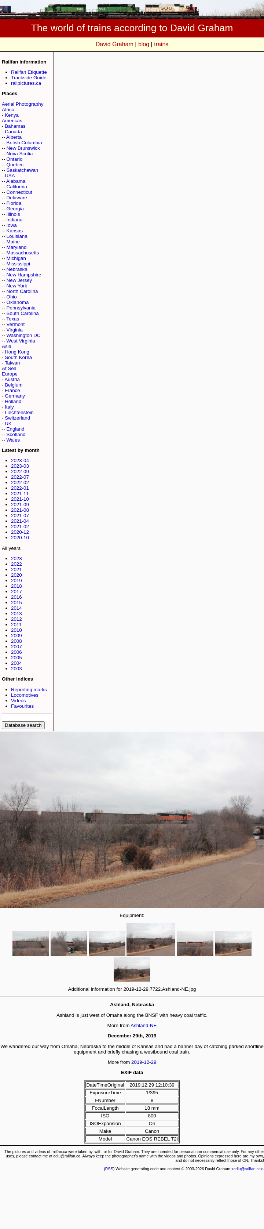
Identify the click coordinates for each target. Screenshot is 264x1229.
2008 (16, 641)
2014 (16, 608)
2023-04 (20, 460)
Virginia (15, 330)
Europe (10, 374)
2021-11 (20, 493)
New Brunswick (23, 148)
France (12, 390)
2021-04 (20, 521)
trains (161, 44)
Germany (15, 396)
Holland (13, 401)
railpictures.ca (26, 83)
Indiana (15, 219)
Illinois (13, 214)
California (17, 186)
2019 (16, 580)
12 (146, 1062)
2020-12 (20, 532)
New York (17, 286)
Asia (6, 346)
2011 (16, 624)
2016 (16, 597)
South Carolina (23, 313)
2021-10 (20, 499)
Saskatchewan (22, 170)
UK (8, 423)
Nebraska (17, 269)
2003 (16, 668)
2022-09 (20, 471)
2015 (16, 602)
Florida (14, 203)
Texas (12, 319)
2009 (16, 635)
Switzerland (17, 418)
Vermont (16, 324)
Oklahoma (18, 302)
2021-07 (20, 515)
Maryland (17, 247)
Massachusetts (23, 252)
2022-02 (20, 482)
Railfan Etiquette (29, 72)
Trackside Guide (29, 77)
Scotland (16, 434)
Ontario (15, 159)
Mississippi (18, 264)
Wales (13, 440)
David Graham (114, 44)
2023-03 (20, 466)
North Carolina (22, 291)
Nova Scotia (20, 153)
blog (143, 44)
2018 (16, 586)
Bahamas (15, 126)
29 (154, 1062)
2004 (16, 663)
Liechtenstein (19, 412)
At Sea (9, 368)
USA (10, 175)
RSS (109, 1169)
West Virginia (21, 341)
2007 (16, 646)
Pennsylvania (21, 308)
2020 (16, 575)
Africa (8, 109)
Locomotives (24, 695)
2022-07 (20, 477)
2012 (16, 619)
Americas (12, 120)
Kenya (12, 115)
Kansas (15, 230)
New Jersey (19, 280)
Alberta (14, 137)
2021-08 (20, 510)
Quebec (15, 164)
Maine (13, 241)
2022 (16, 564)
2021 (16, 569)
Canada (13, 131)
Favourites (22, 706)
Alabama (16, 181)
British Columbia (24, 142)
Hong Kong (17, 352)
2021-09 (20, 504)
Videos (18, 700)
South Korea (18, 357)
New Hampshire (24, 275)
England (16, 429)
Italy (9, 407)
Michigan (16, 258)
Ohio (12, 297)
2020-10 (20, 537)
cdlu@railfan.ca (247, 1169)
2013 (16, 613)
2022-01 (20, 488)
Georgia (15, 208)
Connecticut (19, 192)
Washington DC (24, 335)
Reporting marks (29, 689)
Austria (11, 379)
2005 (16, 657)
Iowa (12, 225)
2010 (16, 630)
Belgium (13, 385)
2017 (16, 591)
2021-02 (20, 526)
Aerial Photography (22, 104)
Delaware (17, 197)
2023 (16, 558)
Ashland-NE (144, 1025)
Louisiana (17, 236)
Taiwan (12, 363)
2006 (16, 652)
